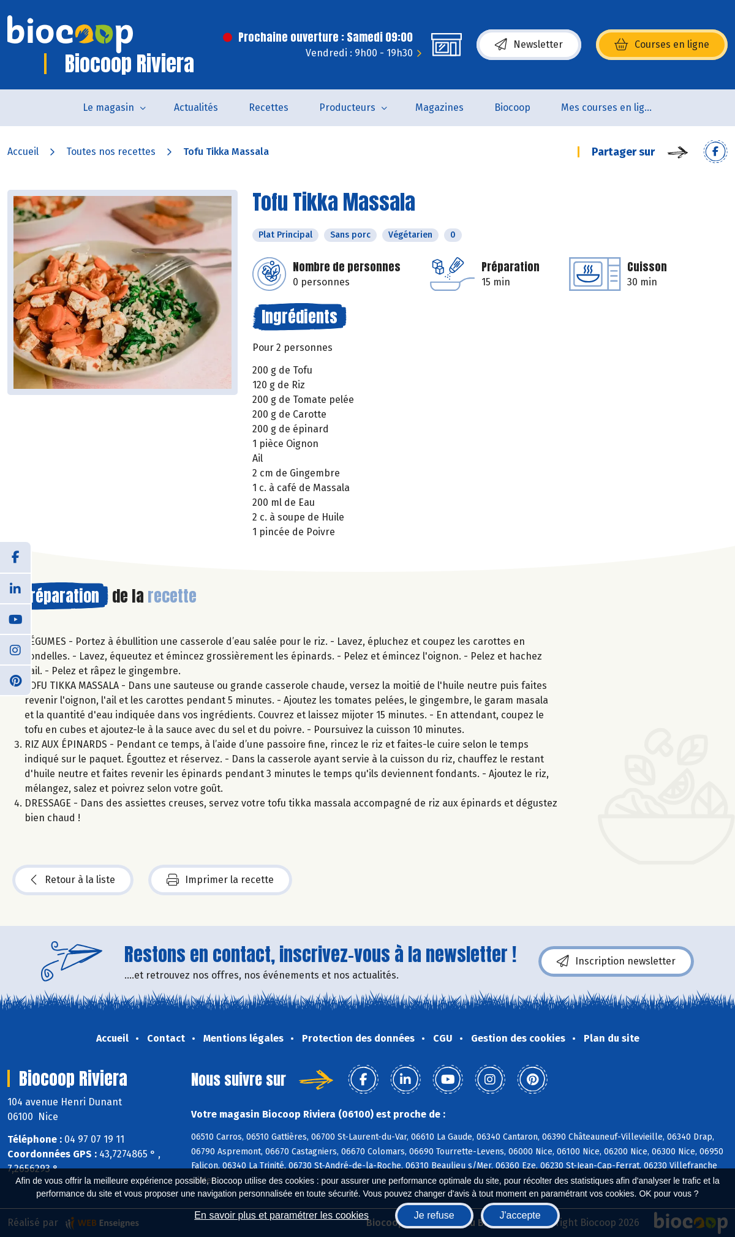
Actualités (196, 107)
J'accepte (520, 1215)
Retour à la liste (73, 880)
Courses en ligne (661, 45)
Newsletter (529, 45)
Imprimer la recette (220, 880)
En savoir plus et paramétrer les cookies (281, 1215)
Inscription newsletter (616, 961)
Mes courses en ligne (608, 107)
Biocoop (512, 107)
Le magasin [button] (108, 107)
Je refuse (434, 1215)
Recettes (268, 107)
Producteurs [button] (347, 107)
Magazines (439, 107)
